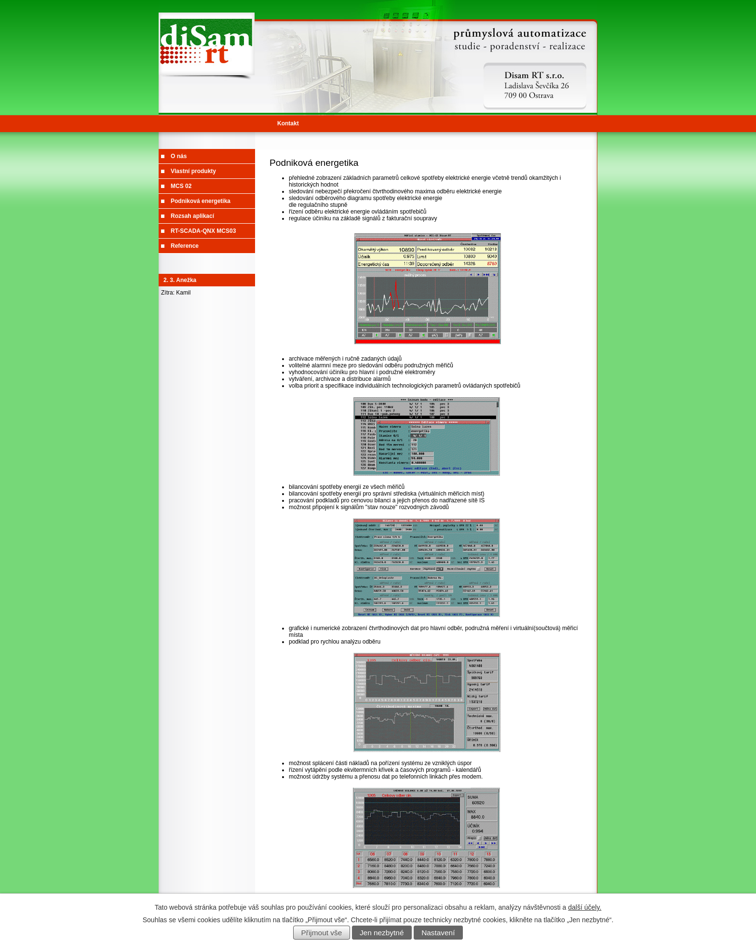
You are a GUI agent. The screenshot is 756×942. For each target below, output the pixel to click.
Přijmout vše (321, 933)
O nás (179, 156)
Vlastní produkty (193, 171)
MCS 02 (181, 186)
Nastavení (438, 933)
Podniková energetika (200, 201)
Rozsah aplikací (192, 216)
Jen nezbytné (382, 933)
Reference (185, 245)
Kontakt (288, 123)
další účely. (584, 907)
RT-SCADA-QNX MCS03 (203, 231)
